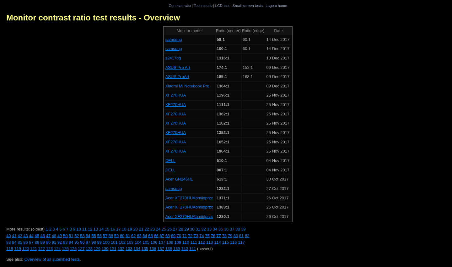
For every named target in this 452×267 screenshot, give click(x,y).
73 (196, 235)
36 (226, 229)
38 (237, 229)
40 (8, 235)
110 (185, 242)
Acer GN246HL (179, 179)
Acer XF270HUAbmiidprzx (189, 198)
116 (233, 242)
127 (81, 248)
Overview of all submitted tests (52, 259)
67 (162, 235)
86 (25, 242)
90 (48, 242)
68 (167, 235)
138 (168, 248)
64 (145, 235)
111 (193, 242)
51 (71, 235)
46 (42, 235)
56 (99, 235)
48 (54, 235)
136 (152, 248)
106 (154, 242)
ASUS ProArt (177, 76)
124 (57, 248)
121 (33, 248)
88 (37, 242)
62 (133, 235)
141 (192, 248)
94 (71, 242)
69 (173, 235)
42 (20, 235)
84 (14, 242)
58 (111, 235)
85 (20, 242)
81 (241, 235)
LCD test (222, 5)
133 (129, 248)
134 (136, 248)
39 (243, 229)
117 (241, 242)
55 (93, 235)
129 (97, 248)
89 (42, 242)
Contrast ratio (180, 5)
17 (118, 229)
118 (9, 248)
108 (169, 242)
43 (25, 235)
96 (82, 242)
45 (37, 235)
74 (201, 235)
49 (59, 235)
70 (179, 235)
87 (31, 242)
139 (176, 248)
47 (48, 235)
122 (41, 248)
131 (113, 248)
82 (247, 235)
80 (236, 235)
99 (99, 242)
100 (106, 242)
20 (135, 229)
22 (147, 229)
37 (232, 229)
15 (107, 229)
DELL (170, 160)
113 (209, 242)
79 (230, 235)
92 (59, 242)
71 (184, 235)
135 (145, 248)
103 (130, 242)
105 (146, 242)
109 (178, 242)
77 (218, 235)
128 (89, 248)
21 (141, 229)
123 (49, 248)
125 (65, 248)
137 (160, 248)
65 (150, 235)
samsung (173, 39)
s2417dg (173, 58)
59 (116, 235)
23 (152, 229)
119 (17, 248)
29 (186, 229)
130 (105, 248)
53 (82, 235)
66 (156, 235)
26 (169, 229)
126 (73, 248)
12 (90, 229)
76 (213, 235)
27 (175, 229)
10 (78, 229)
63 (139, 235)
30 (192, 229)
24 (158, 229)
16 (112, 229)
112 (201, 242)
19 (129, 229)
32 (204, 229)
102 (122, 242)
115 (225, 242)
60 (122, 235)
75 (207, 235)
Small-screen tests (248, 5)
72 (190, 235)
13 (96, 229)
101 (114, 242)
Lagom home (276, 5)
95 (76, 242)
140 (184, 248)
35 (220, 229)
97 (88, 242)
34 (215, 229)
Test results (203, 5)
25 (164, 229)
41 (14, 235)
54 (88, 235)
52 (76, 235)
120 (25, 248)
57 (105, 235)
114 (217, 242)
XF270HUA (175, 95)
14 (101, 229)
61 (128, 235)
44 (31, 235)
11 (84, 229)
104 (138, 242)
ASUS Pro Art (177, 67)
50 (65, 235)
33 (209, 229)
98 (93, 242)
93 (65, 242)
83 (8, 242)
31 (198, 229)
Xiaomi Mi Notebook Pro (187, 86)
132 (121, 248)
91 (54, 242)
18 (124, 229)
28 (181, 229)
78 (224, 235)
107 (162, 242)
